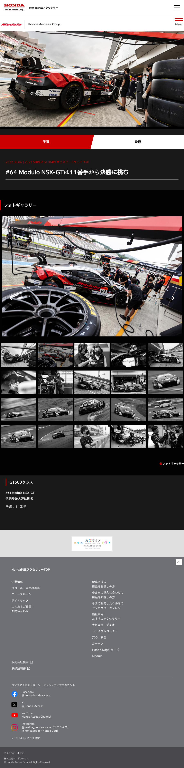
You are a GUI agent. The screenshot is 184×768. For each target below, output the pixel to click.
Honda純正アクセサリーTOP (30, 569)
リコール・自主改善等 (25, 588)
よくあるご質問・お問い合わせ (22, 609)
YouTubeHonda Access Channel (36, 715)
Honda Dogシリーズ (105, 649)
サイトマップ (19, 600)
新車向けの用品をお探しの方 (103, 584)
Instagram (46, 727)
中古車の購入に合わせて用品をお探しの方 (107, 595)
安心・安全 (99, 637)
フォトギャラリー (171, 463)
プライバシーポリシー (15, 753)
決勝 (138, 142)
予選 (46, 142)
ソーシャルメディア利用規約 (25, 738)
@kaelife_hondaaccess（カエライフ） (46, 727)
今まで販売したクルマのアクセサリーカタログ (107, 605)
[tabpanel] (92, 276)
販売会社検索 (20, 662)
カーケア (97, 643)
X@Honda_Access (33, 704)
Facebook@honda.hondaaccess (36, 694)
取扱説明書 (18, 668)
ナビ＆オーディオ (103, 624)
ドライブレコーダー (105, 631)
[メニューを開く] (177, 7)
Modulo (97, 655)
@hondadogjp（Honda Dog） (40, 730)
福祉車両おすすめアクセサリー (106, 616)
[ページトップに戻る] (179, 562)
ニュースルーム (21, 594)
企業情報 (17, 581)
